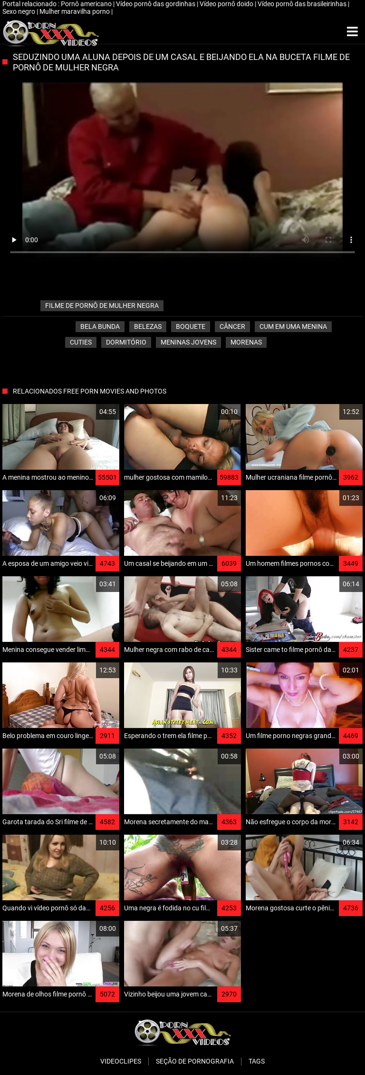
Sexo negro (19, 11)
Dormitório (126, 342)
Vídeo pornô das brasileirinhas (303, 4)
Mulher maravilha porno (75, 11)
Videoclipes (120, 1061)
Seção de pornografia (195, 1061)
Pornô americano (87, 4)
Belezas (148, 326)
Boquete (190, 326)
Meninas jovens (188, 342)
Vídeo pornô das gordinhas (156, 4)
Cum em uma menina (293, 326)
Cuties (81, 342)
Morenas (246, 342)
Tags (257, 1061)
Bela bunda (100, 326)
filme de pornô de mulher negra (102, 305)
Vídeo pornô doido (227, 4)
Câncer (232, 326)
